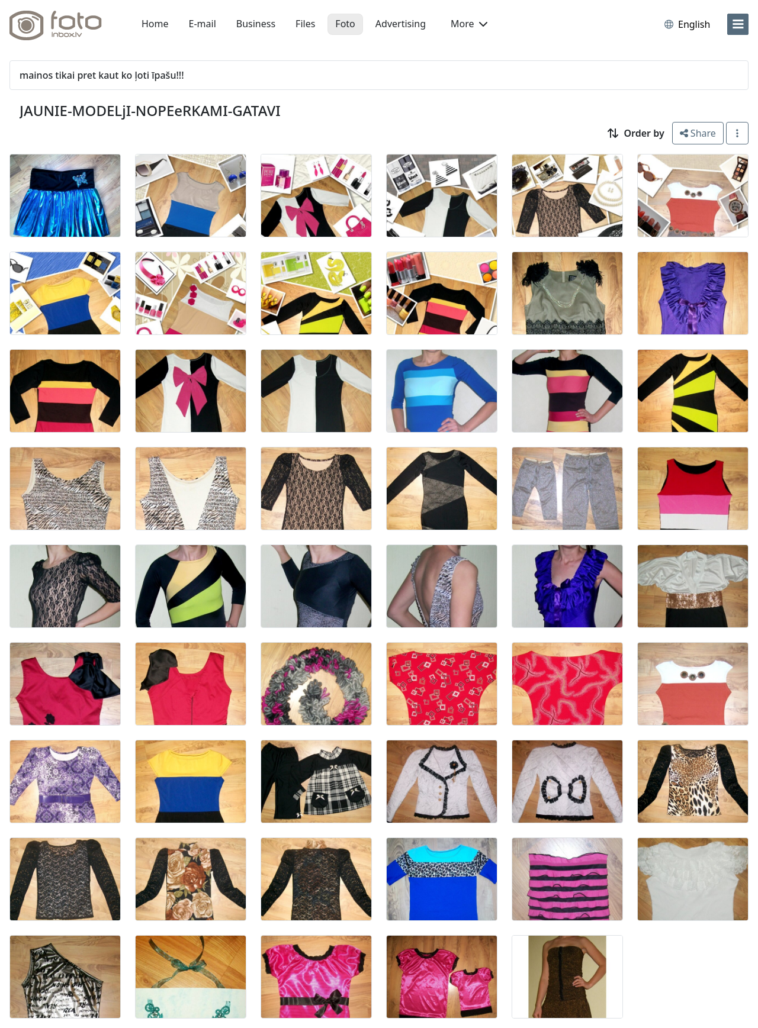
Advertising (400, 23)
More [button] (469, 23)
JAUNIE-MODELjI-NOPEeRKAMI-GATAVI (150, 110)
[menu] (738, 24)
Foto (345, 23)
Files (305, 23)
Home (155, 23)
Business (255, 23)
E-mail (202, 23)
